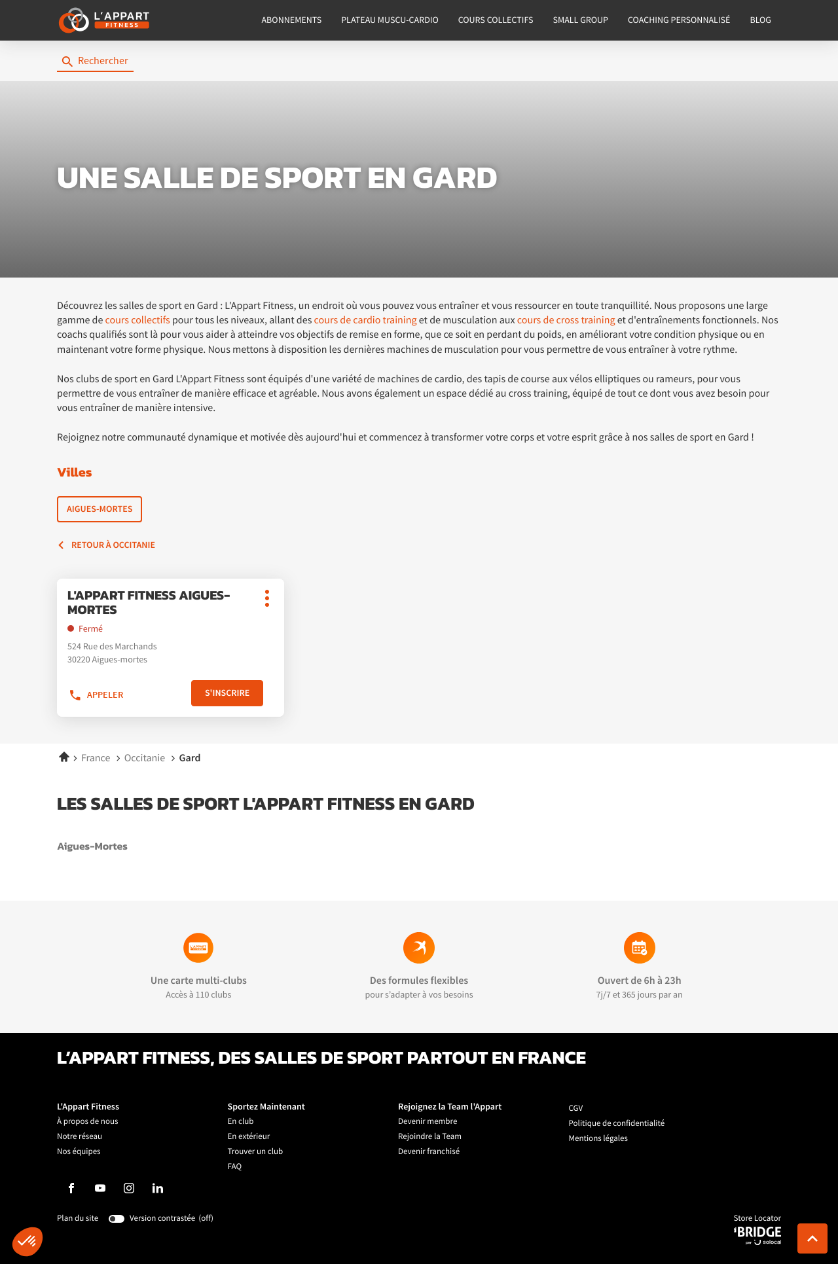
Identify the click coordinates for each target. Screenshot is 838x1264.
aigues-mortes (135, 847)
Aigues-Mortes (99, 509)
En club (241, 1121)
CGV (576, 1108)
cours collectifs (137, 320)
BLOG (760, 20)
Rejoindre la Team (430, 1136)
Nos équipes (79, 1151)
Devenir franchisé (429, 1151)
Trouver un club (255, 1151)
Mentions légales (598, 1138)
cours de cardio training (365, 320)
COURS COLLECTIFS (496, 20)
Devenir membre (427, 1121)
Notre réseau (79, 1136)
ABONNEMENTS (292, 20)
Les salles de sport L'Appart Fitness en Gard (266, 804)
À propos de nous (87, 1121)
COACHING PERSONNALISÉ (679, 20)
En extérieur (249, 1136)
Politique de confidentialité (617, 1123)
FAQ (235, 1166)
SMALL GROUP (581, 20)
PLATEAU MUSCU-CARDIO (390, 20)
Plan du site (77, 1218)
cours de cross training (566, 320)
